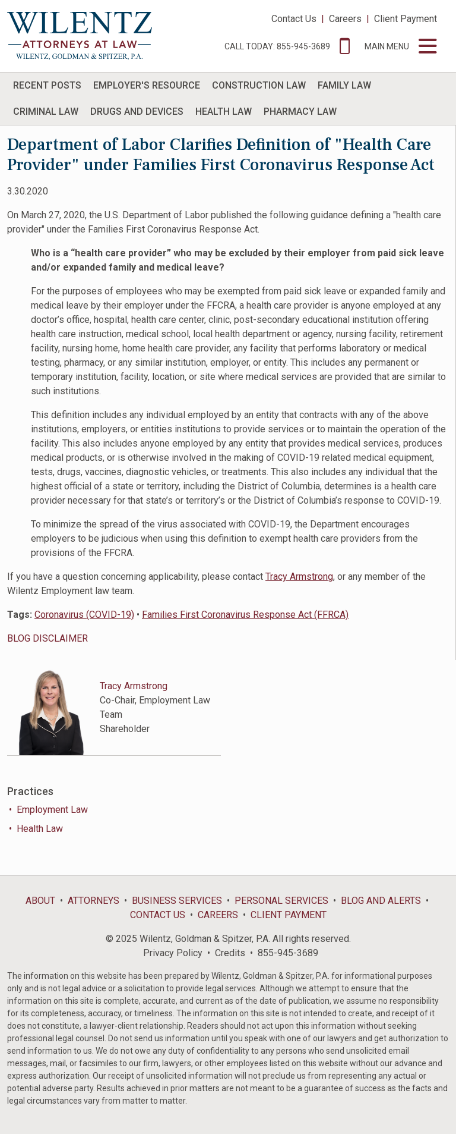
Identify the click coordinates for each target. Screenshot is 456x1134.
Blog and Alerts (381, 900)
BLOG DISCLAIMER (47, 638)
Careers (345, 18)
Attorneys (93, 900)
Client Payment (405, 18)
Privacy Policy (172, 953)
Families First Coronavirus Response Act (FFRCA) (245, 614)
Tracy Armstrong (299, 576)
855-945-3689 (288, 953)
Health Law (40, 828)
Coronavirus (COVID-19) (84, 614)
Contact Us (293, 18)
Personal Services (281, 900)
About (40, 900)
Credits (230, 953)
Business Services (177, 900)
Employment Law (52, 809)
